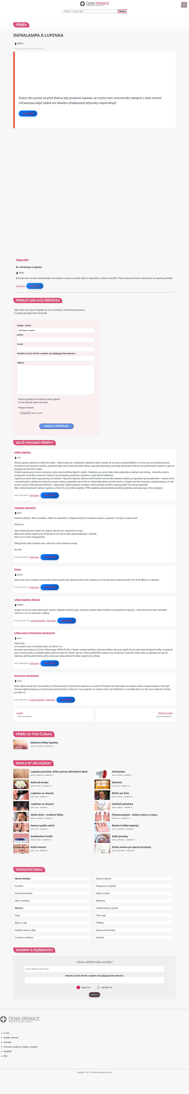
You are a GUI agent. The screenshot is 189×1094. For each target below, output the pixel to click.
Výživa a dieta (103, 893)
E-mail (20, 344)
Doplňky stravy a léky (25, 930)
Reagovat (35, 286)
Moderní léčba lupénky (125, 825)
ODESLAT (94, 995)
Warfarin (117, 782)
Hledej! (122, 11)
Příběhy (100, 922)
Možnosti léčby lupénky (44, 742)
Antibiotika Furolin (42, 836)
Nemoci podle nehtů (42, 825)
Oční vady (101, 915)
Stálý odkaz (20, 286)
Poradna (19, 885)
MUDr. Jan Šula (120, 793)
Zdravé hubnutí (103, 878)
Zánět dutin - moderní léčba (47, 814)
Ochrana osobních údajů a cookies (20, 1046)
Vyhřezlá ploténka (122, 803)
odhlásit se (106, 987)
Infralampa (118, 771)
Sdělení (20, 362)
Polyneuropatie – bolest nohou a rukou (134, 814)
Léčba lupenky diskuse (27, 599)
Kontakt (100, 937)
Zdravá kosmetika (23, 893)
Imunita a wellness (24, 937)
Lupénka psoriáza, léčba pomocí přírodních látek (59, 771)
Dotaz (17, 569)
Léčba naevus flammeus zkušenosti (34, 632)
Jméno (20, 334)
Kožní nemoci (38, 847)
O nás (6, 1033)
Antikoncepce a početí (107, 908)
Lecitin (20, 713)
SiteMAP (8, 1051)
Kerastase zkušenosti (26, 675)
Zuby (17, 915)
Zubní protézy (120, 836)
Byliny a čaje (21, 922)
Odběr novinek (11, 1037)
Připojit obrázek (26, 407)
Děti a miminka (22, 900)
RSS (5, 1056)
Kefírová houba (39, 782)
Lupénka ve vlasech (42, 793)
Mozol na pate (165, 713)
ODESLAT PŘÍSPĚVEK (56, 426)
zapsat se (85, 987)
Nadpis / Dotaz (24, 325)
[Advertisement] (93, 70)
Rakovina (100, 900)
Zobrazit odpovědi (38, 620)
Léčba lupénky (22, 452)
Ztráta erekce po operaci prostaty (131, 847)
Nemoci (19, 908)
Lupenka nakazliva (25, 507)
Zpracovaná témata (105, 930)
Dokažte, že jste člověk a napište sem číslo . (46, 353)
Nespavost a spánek (106, 885)
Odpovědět (28, 113)
